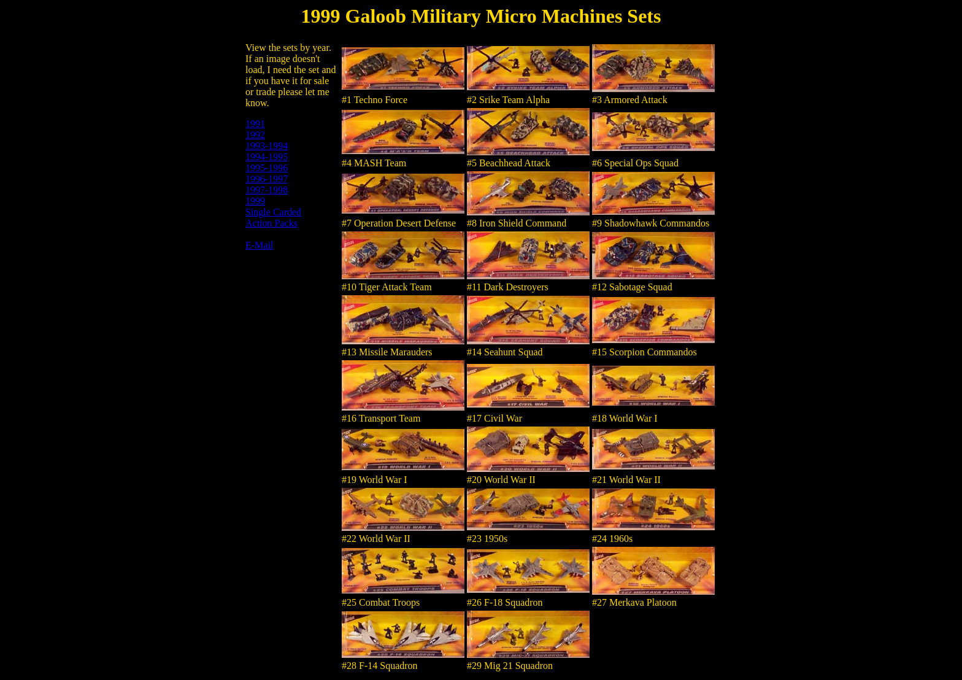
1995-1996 (266, 168)
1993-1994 (266, 146)
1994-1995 (266, 157)
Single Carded (273, 212)
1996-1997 (266, 179)
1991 (255, 123)
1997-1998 (266, 190)
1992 (255, 134)
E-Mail (259, 245)
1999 (255, 201)
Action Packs (271, 223)
